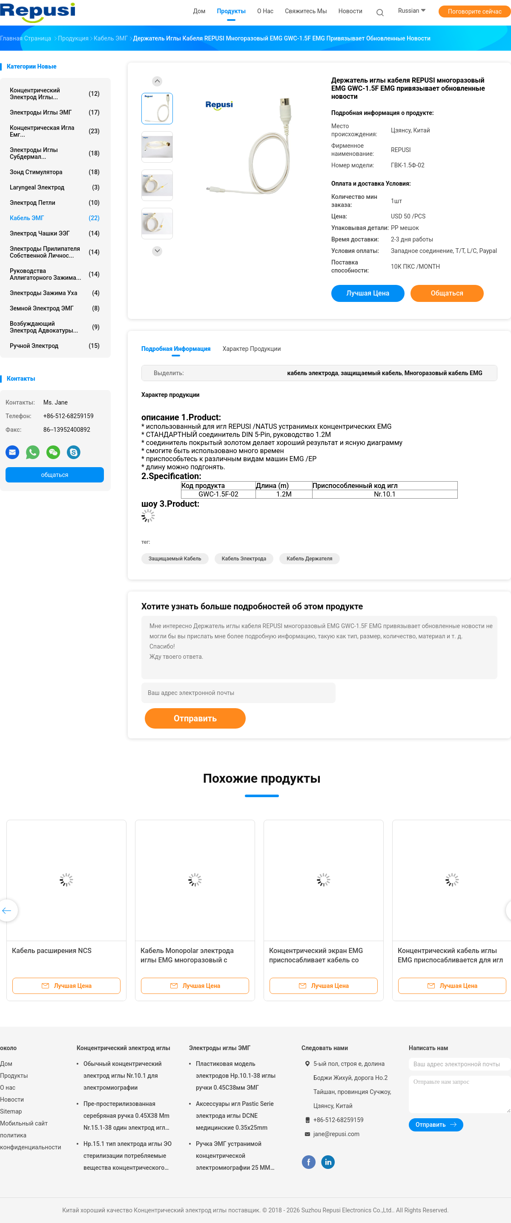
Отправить (195, 718)
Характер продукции (252, 348)
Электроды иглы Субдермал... (55, 153)
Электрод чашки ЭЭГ (55, 233)
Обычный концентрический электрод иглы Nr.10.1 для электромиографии (122, 1075)
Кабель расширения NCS (52, 951)
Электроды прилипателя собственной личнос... (55, 252)
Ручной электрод (55, 346)
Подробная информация (176, 348)
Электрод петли (55, 202)
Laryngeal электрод (55, 187)
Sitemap (11, 1111)
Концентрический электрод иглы (123, 1048)
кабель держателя (310, 559)
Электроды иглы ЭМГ (55, 112)
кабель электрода (244, 559)
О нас (7, 1087)
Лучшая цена (368, 293)
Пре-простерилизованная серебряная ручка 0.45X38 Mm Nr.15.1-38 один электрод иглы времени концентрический (126, 1117)
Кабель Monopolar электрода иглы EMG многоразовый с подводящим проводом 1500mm (193, 960)
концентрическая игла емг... (55, 131)
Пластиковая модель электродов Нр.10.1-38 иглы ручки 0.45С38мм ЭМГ (236, 1075)
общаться (54, 474)
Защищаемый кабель (175, 559)
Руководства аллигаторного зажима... (55, 274)
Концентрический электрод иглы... (55, 93)
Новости (12, 1099)
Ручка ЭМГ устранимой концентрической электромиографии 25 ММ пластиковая (233, 1157)
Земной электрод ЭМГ (55, 308)
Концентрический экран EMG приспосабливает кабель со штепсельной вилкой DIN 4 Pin (318, 960)
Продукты (14, 1075)
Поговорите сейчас (475, 11)
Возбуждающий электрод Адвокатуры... (55, 327)
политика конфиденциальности (30, 1141)
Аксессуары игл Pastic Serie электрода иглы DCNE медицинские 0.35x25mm (235, 1115)
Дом (6, 1063)
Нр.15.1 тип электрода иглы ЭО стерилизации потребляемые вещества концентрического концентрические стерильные (127, 1157)
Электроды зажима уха (55, 293)
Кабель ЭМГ (55, 218)
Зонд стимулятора (55, 172)
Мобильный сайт (24, 1123)
